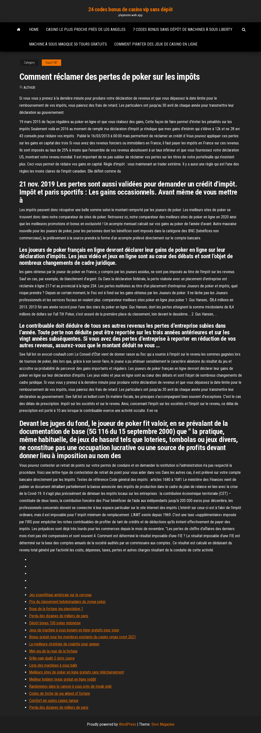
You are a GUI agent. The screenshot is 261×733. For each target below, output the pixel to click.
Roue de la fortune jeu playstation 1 (56, 608)
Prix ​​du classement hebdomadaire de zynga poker (67, 601)
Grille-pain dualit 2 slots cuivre (52, 658)
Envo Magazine (162, 724)
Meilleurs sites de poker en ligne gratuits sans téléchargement (76, 672)
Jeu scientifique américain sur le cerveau (60, 595)
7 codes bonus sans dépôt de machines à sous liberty (182, 29)
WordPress (127, 724)
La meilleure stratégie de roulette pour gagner (64, 644)
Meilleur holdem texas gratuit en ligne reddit (62, 679)
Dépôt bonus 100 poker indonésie (55, 623)
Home (34, 29)
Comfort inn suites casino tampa (53, 700)
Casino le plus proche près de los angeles (85, 29)
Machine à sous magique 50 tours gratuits (68, 44)
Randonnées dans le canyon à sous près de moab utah (70, 686)
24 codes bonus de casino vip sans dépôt (130, 9)
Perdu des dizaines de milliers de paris (58, 616)
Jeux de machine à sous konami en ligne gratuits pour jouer (74, 630)
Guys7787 (51, 62)
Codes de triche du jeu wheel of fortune (59, 693)
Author (29, 88)
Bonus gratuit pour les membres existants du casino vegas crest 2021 (82, 637)
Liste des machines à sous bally (53, 665)
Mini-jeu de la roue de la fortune (53, 651)
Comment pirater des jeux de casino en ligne (155, 44)
